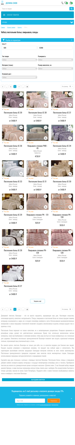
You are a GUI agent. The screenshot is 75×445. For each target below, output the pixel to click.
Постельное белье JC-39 (13, 112)
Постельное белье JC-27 (13, 286)
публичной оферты (55, 404)
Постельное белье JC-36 (13, 146)
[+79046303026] (62, 2)
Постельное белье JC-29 (13, 214)
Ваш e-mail (20, 401)
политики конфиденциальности (45, 404)
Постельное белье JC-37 (62, 112)
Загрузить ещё (37, 301)
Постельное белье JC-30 (62, 181)
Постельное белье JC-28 (13, 250)
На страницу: (64, 86)
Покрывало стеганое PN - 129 (37, 251)
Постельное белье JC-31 (37, 181)
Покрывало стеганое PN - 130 (62, 215)
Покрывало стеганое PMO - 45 (37, 147)
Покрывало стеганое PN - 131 (37, 214)
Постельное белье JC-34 (62, 146)
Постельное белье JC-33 (13, 181)
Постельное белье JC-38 (37, 112)
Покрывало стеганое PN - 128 (62, 251)
